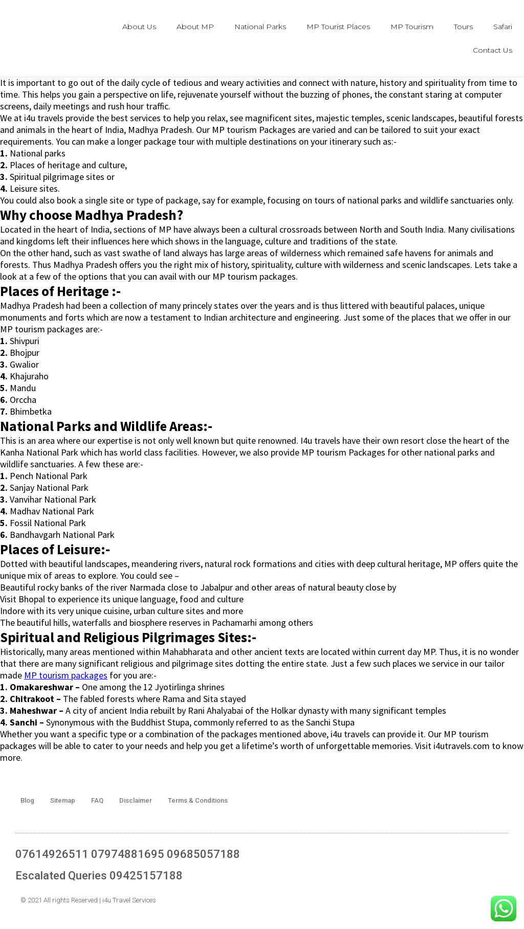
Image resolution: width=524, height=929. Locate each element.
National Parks (260, 26)
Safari (502, 26)
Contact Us (492, 50)
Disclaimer (135, 800)
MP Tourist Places (338, 26)
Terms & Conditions (198, 800)
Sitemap (62, 800)
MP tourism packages (65, 675)
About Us (139, 26)
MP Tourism (411, 26)
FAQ (97, 800)
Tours (463, 26)
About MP (195, 26)
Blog (27, 800)
